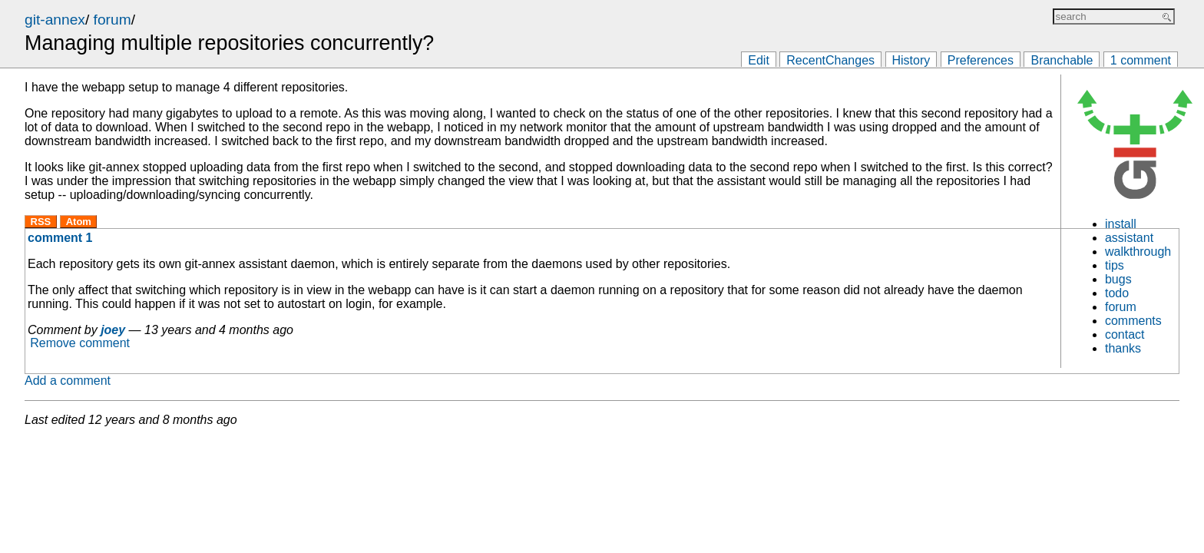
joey (113, 329)
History (911, 60)
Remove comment (80, 343)
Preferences (981, 60)
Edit (758, 60)
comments (1133, 320)
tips (1114, 265)
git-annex (55, 20)
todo (1117, 293)
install (1120, 223)
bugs (1118, 279)
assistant (1129, 237)
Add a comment (68, 380)
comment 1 (60, 237)
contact (1125, 334)
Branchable (1061, 60)
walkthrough (1138, 251)
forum (112, 20)
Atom (78, 221)
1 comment (1140, 60)
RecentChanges (830, 60)
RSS (41, 221)
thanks (1123, 348)
